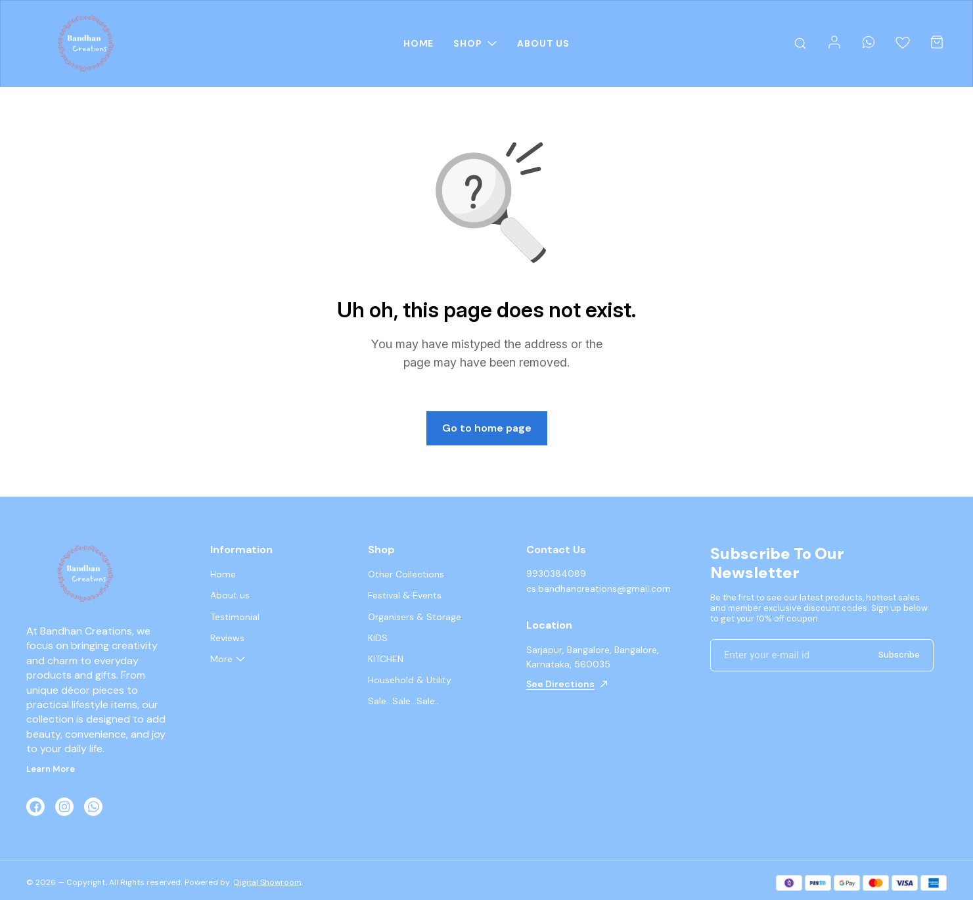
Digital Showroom (268, 882)
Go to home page (487, 428)
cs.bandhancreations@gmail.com (598, 589)
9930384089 (556, 573)
